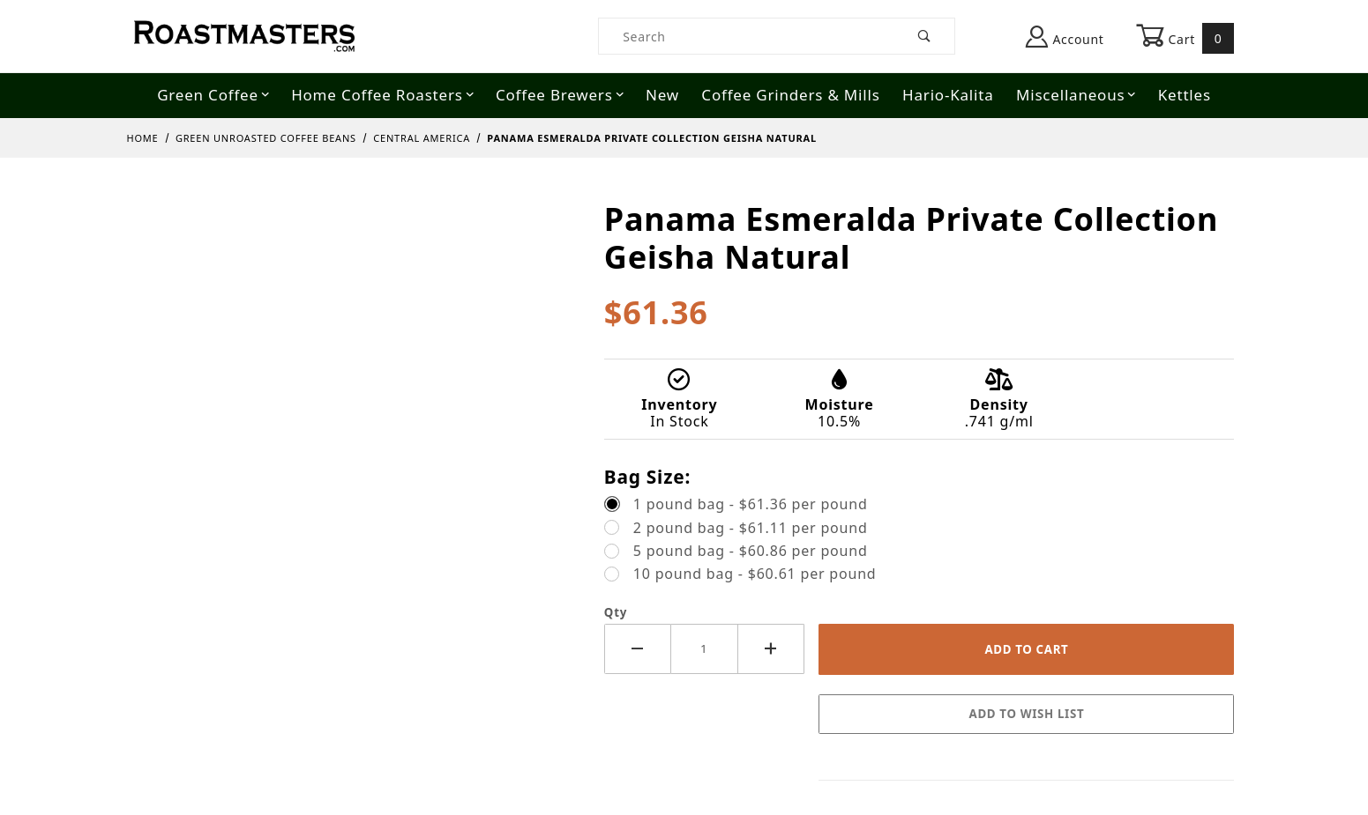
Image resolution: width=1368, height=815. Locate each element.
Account (1064, 37)
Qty (615, 612)
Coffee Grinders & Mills (790, 95)
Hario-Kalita (947, 95)
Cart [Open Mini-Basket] (1185, 38)
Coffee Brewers (560, 95)
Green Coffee (213, 95)
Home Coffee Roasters (382, 95)
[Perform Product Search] (924, 36)
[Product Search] (746, 36)
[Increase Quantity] (771, 649)
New (662, 95)
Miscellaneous (1076, 95)
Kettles (1184, 95)
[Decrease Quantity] (637, 649)
